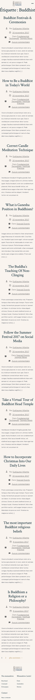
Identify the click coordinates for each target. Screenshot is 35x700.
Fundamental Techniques (19, 37)
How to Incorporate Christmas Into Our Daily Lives (17, 461)
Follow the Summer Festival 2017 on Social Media (17, 336)
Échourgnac (4, 687)
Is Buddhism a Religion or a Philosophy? (17, 596)
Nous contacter (6, 698)
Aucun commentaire (21, 42)
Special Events (23, 223)
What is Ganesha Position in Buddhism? (17, 207)
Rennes (19, 687)
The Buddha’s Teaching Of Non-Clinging (17, 270)
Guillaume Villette (21, 28)
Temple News (26, 38)
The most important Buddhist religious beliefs (17, 527)
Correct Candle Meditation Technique (17, 147)
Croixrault (4, 684)
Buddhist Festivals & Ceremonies (17, 20)
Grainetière (20, 684)
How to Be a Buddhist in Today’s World (17, 83)
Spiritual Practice (23, 102)
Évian (18, 681)
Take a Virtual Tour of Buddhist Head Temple (17, 401)
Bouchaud (4, 681)
